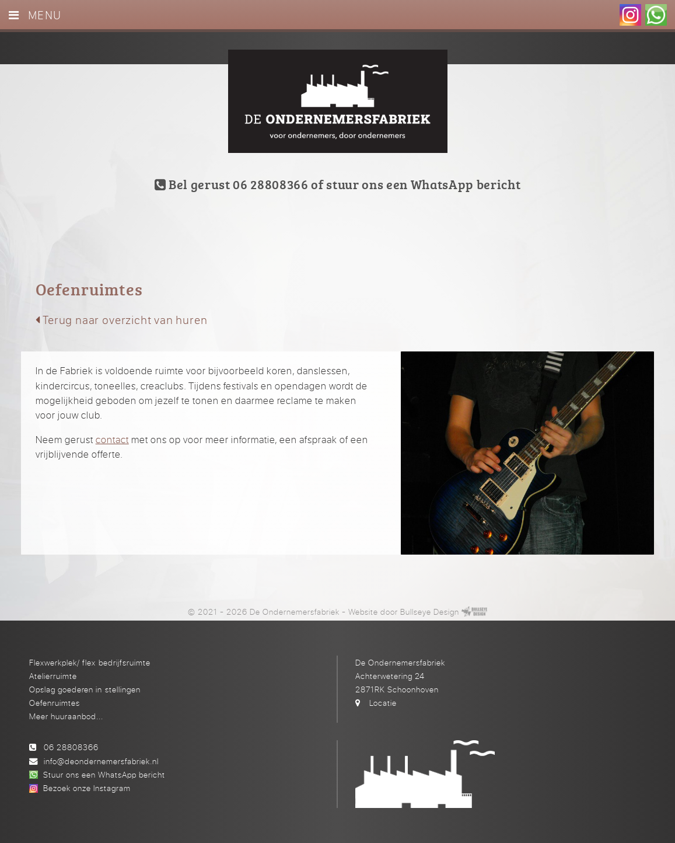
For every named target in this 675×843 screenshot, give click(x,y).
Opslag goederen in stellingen (84, 689)
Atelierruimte (53, 675)
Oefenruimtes (54, 702)
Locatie (383, 702)
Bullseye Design (429, 611)
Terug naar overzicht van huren (122, 319)
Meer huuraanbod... (66, 716)
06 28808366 (71, 747)
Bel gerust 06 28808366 (232, 184)
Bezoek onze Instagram (87, 787)
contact (112, 439)
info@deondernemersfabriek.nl (101, 761)
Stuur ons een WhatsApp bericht (104, 774)
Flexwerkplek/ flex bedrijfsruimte (89, 662)
